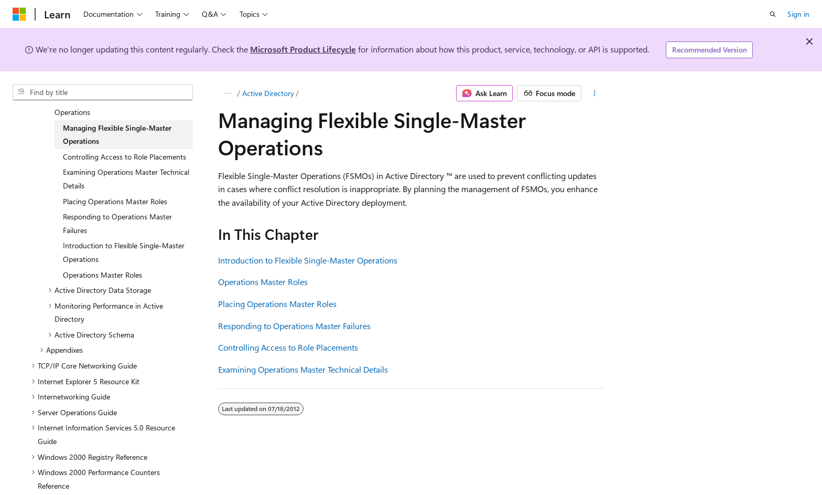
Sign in (798, 14)
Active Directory (268, 93)
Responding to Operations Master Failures (294, 325)
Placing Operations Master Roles (277, 303)
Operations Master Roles (263, 281)
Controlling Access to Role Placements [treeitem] (124, 148)
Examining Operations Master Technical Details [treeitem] (126, 170)
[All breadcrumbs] (227, 93)
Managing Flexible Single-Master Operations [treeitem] (117, 126)
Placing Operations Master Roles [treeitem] (115, 193)
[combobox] (103, 92)
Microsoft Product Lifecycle (303, 49)
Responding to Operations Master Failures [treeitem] (117, 215)
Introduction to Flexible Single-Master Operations (307, 260)
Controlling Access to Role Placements (288, 347)
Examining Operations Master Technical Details (303, 369)
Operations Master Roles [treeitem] (102, 266)
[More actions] (595, 93)
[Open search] (772, 14)
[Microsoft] (19, 14)
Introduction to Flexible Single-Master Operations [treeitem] (124, 244)
